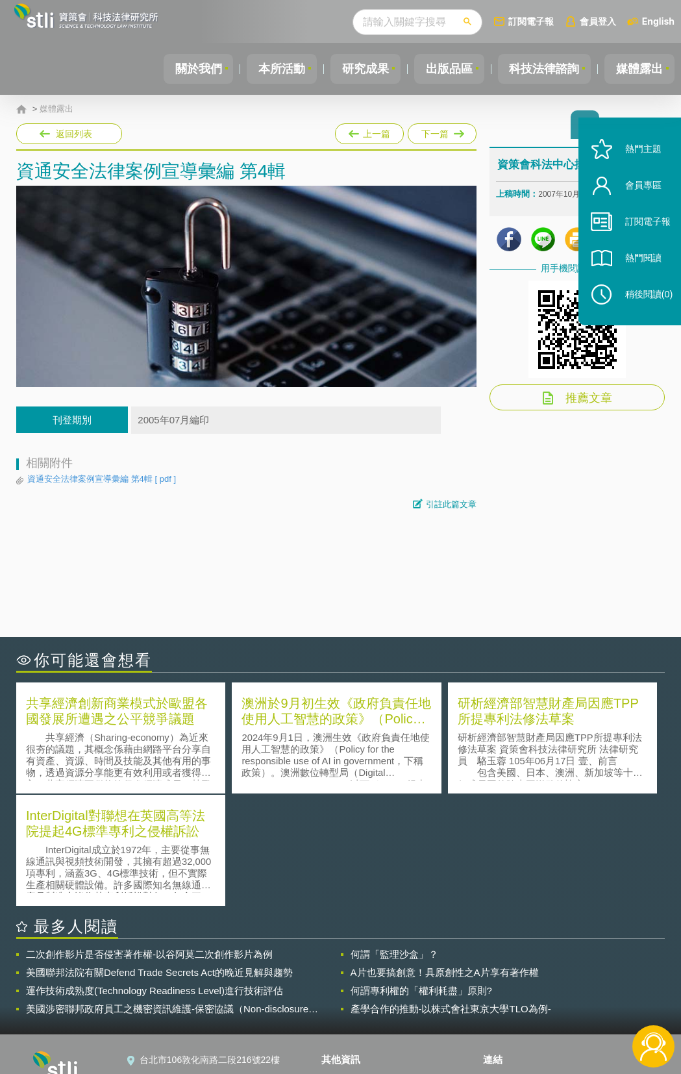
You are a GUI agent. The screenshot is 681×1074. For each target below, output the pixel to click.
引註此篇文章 (451, 504)
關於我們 (183, 69)
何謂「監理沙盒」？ (394, 841)
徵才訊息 (347, 984)
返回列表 (74, 134)
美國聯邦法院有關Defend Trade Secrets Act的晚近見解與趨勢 (159, 859)
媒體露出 (638, 69)
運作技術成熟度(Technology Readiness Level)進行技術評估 (154, 877)
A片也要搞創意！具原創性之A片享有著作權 (445, 859)
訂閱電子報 (531, 21)
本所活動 (269, 69)
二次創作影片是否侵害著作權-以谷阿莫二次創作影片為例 (149, 841)
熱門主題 (636, 163)
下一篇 (441, 131)
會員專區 (636, 200)
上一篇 (369, 131)
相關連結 (571, 966)
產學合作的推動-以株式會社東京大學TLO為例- (451, 895)
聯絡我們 (347, 1002)
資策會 (504, 966)
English (658, 21)
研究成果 (355, 69)
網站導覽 (347, 1021)
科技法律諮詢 (540, 69)
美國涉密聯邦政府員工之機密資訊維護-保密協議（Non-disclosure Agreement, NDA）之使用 (167, 896)
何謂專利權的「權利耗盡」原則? (421, 877)
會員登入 (598, 21)
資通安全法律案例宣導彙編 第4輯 (101, 479)
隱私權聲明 (352, 966)
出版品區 (442, 69)
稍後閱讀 (642, 309)
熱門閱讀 (636, 273)
